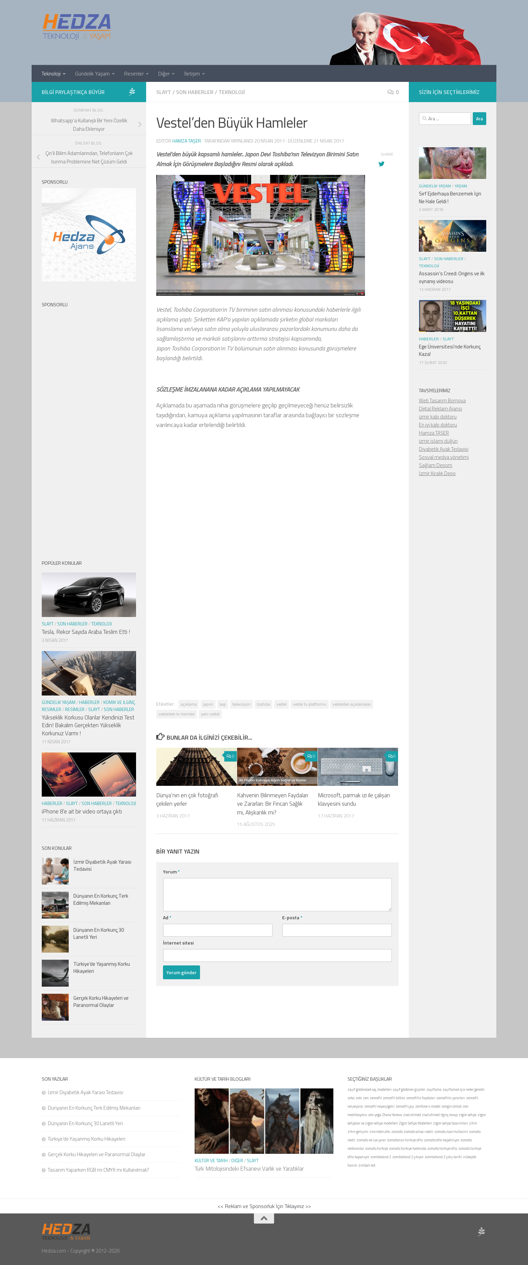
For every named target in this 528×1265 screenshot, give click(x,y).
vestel (281, 704)
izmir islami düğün (438, 441)
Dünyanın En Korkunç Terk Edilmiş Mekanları (100, 899)
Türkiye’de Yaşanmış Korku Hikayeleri (101, 967)
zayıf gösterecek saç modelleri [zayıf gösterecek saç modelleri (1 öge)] (370, 1089)
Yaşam (461, 186)
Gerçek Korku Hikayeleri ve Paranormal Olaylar (101, 1001)
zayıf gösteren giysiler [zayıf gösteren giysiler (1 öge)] (409, 1089)
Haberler (89, 702)
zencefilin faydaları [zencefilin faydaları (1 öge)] (420, 1098)
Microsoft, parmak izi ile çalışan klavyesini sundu (354, 799)
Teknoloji (51, 73)
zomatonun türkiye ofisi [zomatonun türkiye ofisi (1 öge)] (405, 1140)
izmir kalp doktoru (438, 417)
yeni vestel (210, 714)
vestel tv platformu (309, 704)
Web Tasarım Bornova (442, 400)
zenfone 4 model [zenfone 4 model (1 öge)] (427, 1106)
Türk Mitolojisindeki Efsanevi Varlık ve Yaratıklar (249, 1168)
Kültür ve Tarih (211, 1160)
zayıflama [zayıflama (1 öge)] (433, 1089)
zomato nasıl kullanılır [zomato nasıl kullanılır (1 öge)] (451, 1131)
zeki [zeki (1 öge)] (359, 1098)
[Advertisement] (277, 527)
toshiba (263, 704)
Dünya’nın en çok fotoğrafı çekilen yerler (187, 799)
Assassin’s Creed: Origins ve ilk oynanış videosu (452, 277)
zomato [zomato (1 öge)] (397, 1131)
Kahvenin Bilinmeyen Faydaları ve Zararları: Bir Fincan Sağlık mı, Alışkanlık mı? (272, 804)
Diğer (164, 73)
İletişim (192, 73)
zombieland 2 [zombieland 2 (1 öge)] (380, 1157)
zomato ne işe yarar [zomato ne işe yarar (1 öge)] (371, 1140)
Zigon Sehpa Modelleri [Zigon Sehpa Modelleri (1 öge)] (415, 1123)
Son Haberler (194, 92)
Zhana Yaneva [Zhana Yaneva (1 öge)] (392, 1114)
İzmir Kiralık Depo (437, 473)
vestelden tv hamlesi (177, 714)
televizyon (241, 704)
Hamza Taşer (186, 140)
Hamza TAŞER (434, 433)
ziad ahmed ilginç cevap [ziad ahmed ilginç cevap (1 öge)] (440, 1114)
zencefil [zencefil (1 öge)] (376, 1098)
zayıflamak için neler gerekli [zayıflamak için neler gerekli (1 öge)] (463, 1089)
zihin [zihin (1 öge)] (473, 1123)
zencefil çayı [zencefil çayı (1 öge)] (405, 1106)
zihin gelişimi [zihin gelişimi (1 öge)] (358, 1131)
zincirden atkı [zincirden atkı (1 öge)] (379, 1131)
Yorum (171, 871)
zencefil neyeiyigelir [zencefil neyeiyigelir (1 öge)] (379, 1106)
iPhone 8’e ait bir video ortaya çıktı (82, 811)
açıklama (189, 704)
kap (223, 704)
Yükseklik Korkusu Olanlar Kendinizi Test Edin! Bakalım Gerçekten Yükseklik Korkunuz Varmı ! (88, 725)
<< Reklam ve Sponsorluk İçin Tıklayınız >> (264, 1206)
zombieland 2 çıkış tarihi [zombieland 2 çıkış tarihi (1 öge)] (443, 1157)
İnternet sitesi (178, 942)
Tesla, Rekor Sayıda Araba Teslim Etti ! (86, 631)
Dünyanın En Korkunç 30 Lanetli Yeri (98, 933)
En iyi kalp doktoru (438, 425)
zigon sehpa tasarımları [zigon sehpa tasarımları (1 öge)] (450, 1123)
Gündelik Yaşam (92, 73)
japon (208, 704)
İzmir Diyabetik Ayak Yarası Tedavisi (102, 865)
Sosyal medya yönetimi (444, 457)
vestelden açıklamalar (352, 704)
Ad (167, 917)
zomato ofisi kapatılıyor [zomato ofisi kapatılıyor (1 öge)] (441, 1140)
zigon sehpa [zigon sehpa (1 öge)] (467, 1114)
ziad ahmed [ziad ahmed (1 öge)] (412, 1114)
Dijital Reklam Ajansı (440, 408)
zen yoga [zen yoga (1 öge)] (374, 1114)
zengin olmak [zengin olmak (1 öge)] (451, 1106)
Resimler (134, 73)
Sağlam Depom (435, 465)
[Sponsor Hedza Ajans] (132, 92)
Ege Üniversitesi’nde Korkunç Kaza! (450, 350)
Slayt (163, 92)
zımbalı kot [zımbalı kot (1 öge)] (366, 1165)
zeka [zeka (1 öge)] (351, 1098)
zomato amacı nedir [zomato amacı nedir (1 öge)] (418, 1131)
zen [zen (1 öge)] (366, 1098)
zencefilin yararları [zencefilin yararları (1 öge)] (450, 1098)
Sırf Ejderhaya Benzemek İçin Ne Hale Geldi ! (450, 197)
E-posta (292, 917)
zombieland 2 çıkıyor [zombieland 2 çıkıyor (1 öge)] (408, 1157)
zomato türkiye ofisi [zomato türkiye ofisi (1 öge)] (442, 1148)
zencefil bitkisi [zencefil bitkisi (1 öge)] (394, 1098)
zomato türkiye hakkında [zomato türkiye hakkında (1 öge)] (407, 1148)
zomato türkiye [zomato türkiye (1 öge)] (376, 1148)
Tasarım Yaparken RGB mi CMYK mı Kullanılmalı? (98, 1170)
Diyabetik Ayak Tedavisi (443, 449)
